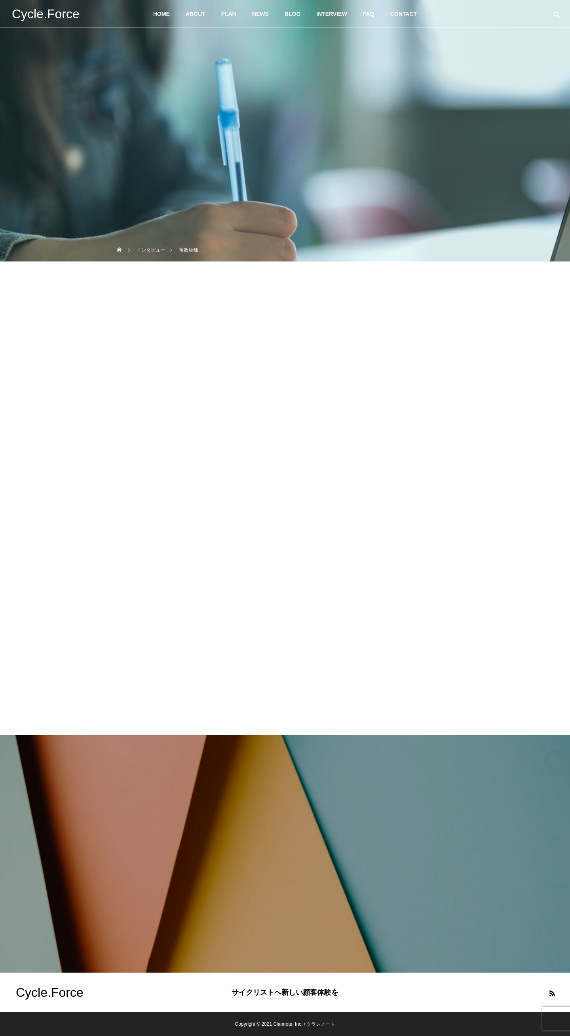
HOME (161, 14)
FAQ (368, 14)
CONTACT (403, 14)
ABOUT (195, 14)
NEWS (260, 14)
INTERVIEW (331, 14)
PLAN (228, 14)
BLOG (292, 14)
